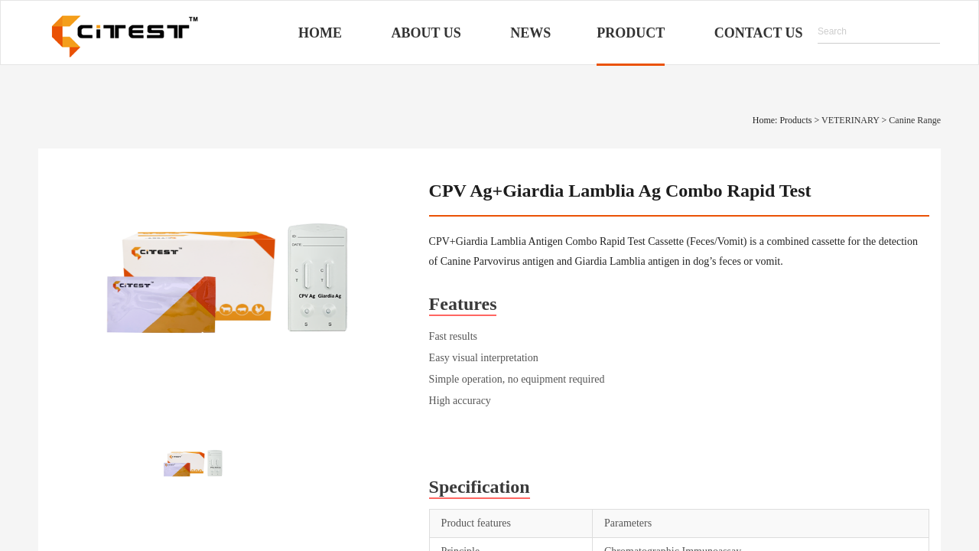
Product (631, 33)
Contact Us (758, 33)
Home (320, 33)
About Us (426, 33)
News (530, 33)
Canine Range (915, 120)
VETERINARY (850, 120)
